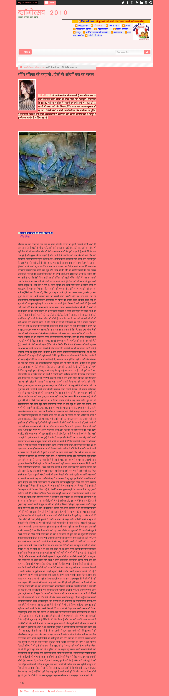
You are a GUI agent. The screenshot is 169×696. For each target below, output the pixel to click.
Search (147, 52)
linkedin (141, 2)
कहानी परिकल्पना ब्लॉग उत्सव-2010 (63, 691)
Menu (52, 3)
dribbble (146, 2)
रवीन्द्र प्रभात (39, 691)
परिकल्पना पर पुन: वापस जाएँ (30, 686)
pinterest (150, 2)
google (132, 2)
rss (137, 2)
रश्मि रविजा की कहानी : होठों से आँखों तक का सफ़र (56, 74)
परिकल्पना (96, 25)
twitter (123, 2)
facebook (127, 2)
